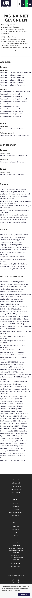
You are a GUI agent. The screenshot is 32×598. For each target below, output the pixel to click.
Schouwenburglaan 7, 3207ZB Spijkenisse (14, 426)
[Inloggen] (19, 3)
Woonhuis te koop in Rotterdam (11, 109)
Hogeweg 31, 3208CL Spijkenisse (11, 245)
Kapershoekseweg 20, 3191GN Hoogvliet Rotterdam (13, 358)
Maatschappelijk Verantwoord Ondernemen (14, 211)
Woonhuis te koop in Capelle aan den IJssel (15, 91)
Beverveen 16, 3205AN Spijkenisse (11, 292)
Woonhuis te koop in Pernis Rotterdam (13, 101)
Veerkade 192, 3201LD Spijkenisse (11, 446)
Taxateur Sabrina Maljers (13, 189)
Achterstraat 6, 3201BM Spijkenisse (12, 282)
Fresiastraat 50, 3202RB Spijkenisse (12, 240)
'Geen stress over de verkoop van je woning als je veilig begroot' (15, 202)
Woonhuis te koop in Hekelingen (11, 96)
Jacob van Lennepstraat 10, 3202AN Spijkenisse (12, 253)
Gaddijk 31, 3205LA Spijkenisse (10, 309)
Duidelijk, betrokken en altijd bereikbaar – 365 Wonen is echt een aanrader (15, 193)
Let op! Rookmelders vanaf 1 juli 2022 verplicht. (15, 207)
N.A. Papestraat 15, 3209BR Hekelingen (13, 396)
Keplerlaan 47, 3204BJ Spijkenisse (11, 367)
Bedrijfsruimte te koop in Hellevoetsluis (13, 155)
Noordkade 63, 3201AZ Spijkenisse (11, 404)
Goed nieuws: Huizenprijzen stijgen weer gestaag (14, 198)
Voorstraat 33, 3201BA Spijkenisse (11, 453)
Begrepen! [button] (24, 594)
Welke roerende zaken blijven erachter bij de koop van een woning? (14, 219)
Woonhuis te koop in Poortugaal (11, 104)
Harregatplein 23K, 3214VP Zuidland (12, 269)
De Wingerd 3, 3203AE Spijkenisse (11, 299)
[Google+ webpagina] (18, 581)
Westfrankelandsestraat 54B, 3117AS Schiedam (12, 457)
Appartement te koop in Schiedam (12, 80)
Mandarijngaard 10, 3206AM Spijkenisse (13, 382)
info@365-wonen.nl (16, 566)
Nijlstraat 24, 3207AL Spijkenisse (11, 401)
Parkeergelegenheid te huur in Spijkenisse (14, 135)
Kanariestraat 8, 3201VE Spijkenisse (12, 355)
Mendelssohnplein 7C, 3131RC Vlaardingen (14, 389)
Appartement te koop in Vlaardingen (12, 85)
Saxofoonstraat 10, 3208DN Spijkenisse (13, 421)
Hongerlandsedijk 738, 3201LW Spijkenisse (14, 324)
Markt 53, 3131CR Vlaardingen (10, 384)
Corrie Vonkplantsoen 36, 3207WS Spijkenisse (15, 294)
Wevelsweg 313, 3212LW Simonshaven (13, 460)
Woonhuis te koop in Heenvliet (10, 94)
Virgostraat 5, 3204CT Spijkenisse (11, 448)
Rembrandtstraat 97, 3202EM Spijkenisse (14, 414)
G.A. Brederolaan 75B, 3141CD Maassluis (13, 306)
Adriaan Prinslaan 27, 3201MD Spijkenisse (14, 235)
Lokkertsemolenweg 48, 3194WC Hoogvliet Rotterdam (14, 378)
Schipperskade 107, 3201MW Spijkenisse (13, 423)
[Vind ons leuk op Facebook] (13, 581)
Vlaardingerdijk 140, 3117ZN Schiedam (13, 266)
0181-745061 (16, 563)
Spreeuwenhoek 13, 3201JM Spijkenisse (13, 433)
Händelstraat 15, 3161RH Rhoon (11, 242)
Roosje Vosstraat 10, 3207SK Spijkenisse (13, 416)
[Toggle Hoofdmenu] (30, 3)
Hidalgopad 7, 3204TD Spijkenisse (11, 314)
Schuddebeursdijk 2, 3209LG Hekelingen (13, 264)
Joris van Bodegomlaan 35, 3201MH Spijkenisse (12, 342)
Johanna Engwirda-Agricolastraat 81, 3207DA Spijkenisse (15, 333)
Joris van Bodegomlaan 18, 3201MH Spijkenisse (12, 337)
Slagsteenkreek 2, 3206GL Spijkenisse (12, 428)
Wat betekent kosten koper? (14, 222)
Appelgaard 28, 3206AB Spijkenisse (12, 289)
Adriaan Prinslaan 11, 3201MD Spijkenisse (14, 284)
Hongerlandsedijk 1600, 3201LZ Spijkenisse (14, 319)
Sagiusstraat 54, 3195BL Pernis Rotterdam (14, 418)
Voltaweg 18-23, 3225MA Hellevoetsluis (13, 451)
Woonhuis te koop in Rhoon (9, 106)
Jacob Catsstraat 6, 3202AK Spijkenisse (13, 250)
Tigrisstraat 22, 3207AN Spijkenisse (12, 436)
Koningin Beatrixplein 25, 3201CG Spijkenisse (15, 374)
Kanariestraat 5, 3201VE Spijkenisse (12, 352)
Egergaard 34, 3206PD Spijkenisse (11, 301)
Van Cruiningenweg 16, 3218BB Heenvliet (14, 441)
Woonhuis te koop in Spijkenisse (11, 114)
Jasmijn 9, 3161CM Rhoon (9, 329)
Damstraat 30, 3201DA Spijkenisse (11, 296)
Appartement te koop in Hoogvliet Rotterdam (15, 73)
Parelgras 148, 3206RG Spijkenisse (11, 406)
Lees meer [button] (17, 590)
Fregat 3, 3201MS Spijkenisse (10, 304)
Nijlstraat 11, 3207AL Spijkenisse (11, 399)
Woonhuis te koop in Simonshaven (12, 111)
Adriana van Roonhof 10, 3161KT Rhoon (13, 287)
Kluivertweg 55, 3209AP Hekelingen (12, 372)
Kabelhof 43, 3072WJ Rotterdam (11, 350)
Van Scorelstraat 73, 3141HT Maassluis (13, 443)
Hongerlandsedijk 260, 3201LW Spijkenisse (14, 321)
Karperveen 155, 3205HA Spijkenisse (12, 362)
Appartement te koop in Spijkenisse (12, 82)
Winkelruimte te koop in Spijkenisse (12, 162)
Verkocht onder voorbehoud (14, 215)
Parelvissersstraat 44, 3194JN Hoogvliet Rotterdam (13, 260)
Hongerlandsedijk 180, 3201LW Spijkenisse (14, 247)
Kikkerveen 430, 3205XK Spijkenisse (12, 369)
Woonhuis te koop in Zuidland (10, 116)
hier (29, 48)
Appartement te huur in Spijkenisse (12, 129)
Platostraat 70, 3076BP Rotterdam (11, 411)
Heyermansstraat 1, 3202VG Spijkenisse (13, 311)
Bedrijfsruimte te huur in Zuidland (12, 174)
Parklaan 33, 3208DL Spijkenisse (11, 409)
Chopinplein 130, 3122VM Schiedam (12, 237)
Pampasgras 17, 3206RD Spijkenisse (12, 257)
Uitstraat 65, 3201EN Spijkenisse (11, 438)
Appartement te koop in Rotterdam (12, 77)
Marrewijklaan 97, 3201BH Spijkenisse (13, 386)
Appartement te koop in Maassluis (12, 75)
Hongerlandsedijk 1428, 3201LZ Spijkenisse (14, 316)
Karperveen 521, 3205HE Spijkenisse (12, 364)
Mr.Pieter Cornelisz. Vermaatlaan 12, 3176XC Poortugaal (15, 393)
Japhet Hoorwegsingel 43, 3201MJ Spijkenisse (15, 326)
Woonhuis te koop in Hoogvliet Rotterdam (14, 99)
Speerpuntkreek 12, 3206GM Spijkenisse (13, 431)
